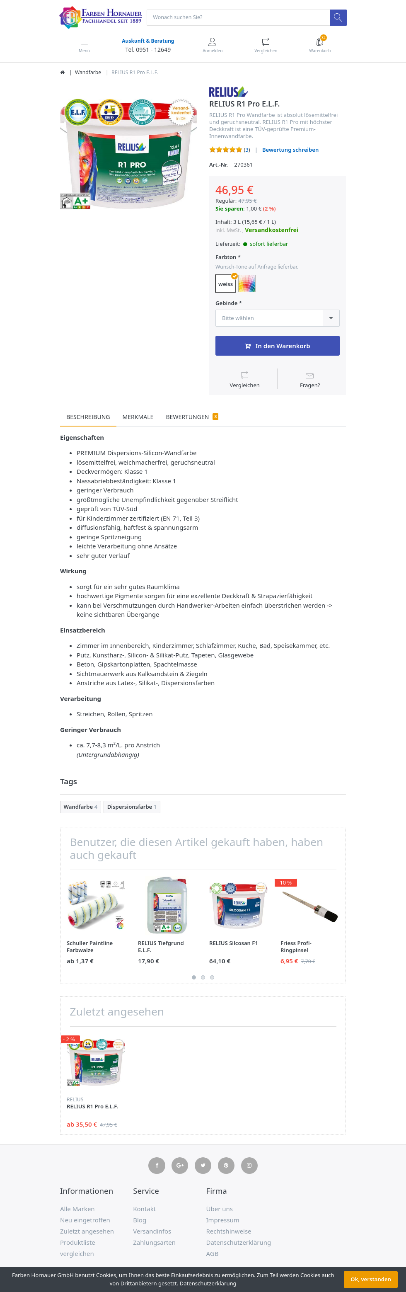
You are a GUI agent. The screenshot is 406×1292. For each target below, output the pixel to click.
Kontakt (144, 1209)
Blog (139, 1221)
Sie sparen (229, 209)
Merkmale (138, 418)
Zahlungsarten (154, 1243)
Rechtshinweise (228, 1232)
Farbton (225, 257)
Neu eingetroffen (85, 1221)
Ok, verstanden (370, 1279)
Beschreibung (88, 418)
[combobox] (277, 318)
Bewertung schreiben (290, 150)
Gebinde (226, 303)
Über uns (219, 1209)
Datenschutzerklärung (238, 1243)
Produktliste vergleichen (77, 1248)
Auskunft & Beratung (147, 41)
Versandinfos (152, 1232)
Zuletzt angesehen (87, 1232)
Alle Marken (77, 1209)
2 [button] (203, 978)
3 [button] (212, 978)
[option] (128, 154)
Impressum (222, 1221)
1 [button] (194, 978)
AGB (212, 1254)
